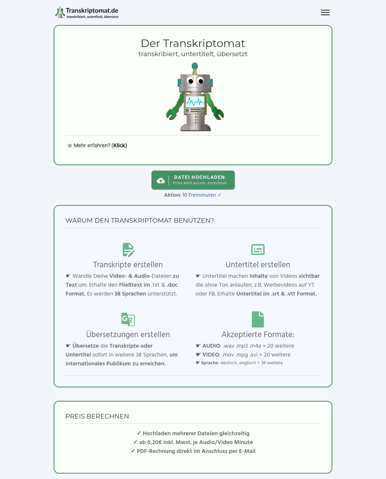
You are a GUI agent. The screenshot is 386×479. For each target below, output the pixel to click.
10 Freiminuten (199, 195)
